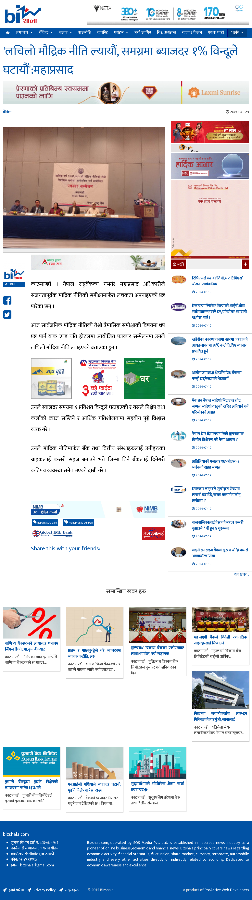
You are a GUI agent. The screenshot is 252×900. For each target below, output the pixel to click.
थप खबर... (241, 574)
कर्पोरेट (102, 32)
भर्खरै (235, 32)
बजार (63, 32)
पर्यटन (119, 32)
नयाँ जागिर (142, 32)
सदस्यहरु (72, 890)
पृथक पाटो (216, 32)
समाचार (22, 32)
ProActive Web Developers (227, 890)
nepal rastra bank (45, 522)
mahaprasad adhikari (78, 522)
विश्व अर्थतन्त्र (166, 32)
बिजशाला (10, 284)
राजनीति (84, 32)
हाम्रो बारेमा (16, 890)
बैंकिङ (43, 32)
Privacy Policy (44, 890)
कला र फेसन (192, 32)
